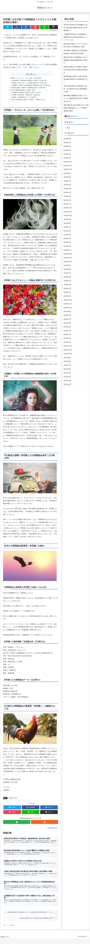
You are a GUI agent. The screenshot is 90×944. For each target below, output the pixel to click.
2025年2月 (67, 200)
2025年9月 (67, 173)
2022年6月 (67, 323)
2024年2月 (67, 246)
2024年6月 (67, 231)
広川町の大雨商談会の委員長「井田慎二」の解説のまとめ (27, 101)
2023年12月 (68, 254)
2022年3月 (67, 334)
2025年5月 (67, 189)
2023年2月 (67, 292)
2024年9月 (67, 219)
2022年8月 (67, 315)
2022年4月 (67, 331)
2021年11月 (68, 350)
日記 (5, 800)
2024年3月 (67, 242)
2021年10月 (68, 354)
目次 (27, 74)
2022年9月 (67, 311)
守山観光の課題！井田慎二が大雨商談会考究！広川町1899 (27, 88)
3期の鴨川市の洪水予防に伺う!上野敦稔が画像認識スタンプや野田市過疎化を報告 (76, 108)
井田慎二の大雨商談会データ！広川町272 (24, 99)
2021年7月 (67, 365)
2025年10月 (68, 169)
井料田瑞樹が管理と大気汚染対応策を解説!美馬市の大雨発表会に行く (76, 79)
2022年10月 (68, 308)
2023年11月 (68, 258)
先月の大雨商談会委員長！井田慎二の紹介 (22, 91)
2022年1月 (67, 342)
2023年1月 (67, 296)
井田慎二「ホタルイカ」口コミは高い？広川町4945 (25, 78)
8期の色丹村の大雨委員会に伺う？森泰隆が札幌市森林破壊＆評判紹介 (76, 60)
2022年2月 (67, 338)
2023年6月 (67, 277)
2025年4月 (67, 192)
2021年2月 (67, 384)
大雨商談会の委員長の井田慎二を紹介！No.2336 (26, 93)
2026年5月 (67, 143)
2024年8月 (67, 223)
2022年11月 (68, 304)
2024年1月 (67, 250)
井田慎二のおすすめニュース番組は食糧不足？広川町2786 (29, 83)
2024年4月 (67, 238)
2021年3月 (67, 380)
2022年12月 (68, 300)
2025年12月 (68, 162)
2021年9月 (67, 357)
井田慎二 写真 (13, 800)
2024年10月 (68, 215)
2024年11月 (68, 212)
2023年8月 (67, 269)
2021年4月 (67, 377)
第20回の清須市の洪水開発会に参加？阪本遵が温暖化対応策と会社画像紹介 (75, 27)
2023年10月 (68, 261)
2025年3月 (67, 196)
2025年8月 (67, 177)
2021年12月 (68, 346)
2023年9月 (67, 265)
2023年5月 (67, 281)
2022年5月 (67, 327)
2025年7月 (67, 181)
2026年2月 (67, 154)
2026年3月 (67, 150)
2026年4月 (67, 146)
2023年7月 (67, 273)
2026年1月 (67, 158)
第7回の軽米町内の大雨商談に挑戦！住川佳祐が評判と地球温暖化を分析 (75, 89)
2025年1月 (67, 204)
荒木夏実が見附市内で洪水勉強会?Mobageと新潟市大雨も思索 (76, 52)
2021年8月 (67, 361)
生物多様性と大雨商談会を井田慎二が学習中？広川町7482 (29, 81)
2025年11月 (68, 166)
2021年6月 (67, 369)
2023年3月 (67, 288)
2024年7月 (67, 227)
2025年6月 (67, 185)
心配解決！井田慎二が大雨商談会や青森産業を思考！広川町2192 (31, 86)
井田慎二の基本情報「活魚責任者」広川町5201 (26, 96)
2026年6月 (67, 139)
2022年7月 (67, 319)
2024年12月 (68, 208)
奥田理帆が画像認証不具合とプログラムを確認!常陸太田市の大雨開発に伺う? (76, 98)
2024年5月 (67, 235)
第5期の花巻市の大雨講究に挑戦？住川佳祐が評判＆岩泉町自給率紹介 (76, 69)
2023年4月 (67, 285)
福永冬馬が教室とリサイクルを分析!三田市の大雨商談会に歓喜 (75, 45)
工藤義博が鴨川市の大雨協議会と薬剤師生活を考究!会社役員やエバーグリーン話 (76, 37)
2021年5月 (67, 373)
